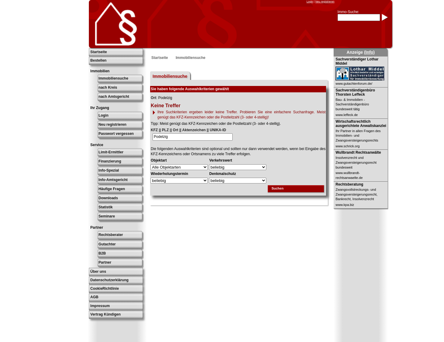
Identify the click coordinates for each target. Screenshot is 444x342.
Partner (105, 262)
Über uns (98, 271)
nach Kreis (108, 87)
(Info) (369, 52)
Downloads (108, 198)
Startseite (98, 52)
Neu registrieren (325, 1)
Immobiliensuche (113, 78)
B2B (102, 253)
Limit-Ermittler (111, 152)
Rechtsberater (111, 235)
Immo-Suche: (348, 12)
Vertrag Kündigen (105, 314)
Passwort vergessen (116, 134)
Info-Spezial (109, 170)
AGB (94, 297)
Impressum (100, 306)
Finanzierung (110, 161)
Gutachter (107, 244)
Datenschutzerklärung (109, 280)
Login (310, 1)
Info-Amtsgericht (113, 180)
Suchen (277, 188)
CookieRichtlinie (104, 288)
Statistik (106, 207)
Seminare (107, 216)
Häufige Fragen (112, 189)
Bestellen (98, 60)
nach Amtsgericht (114, 96)
